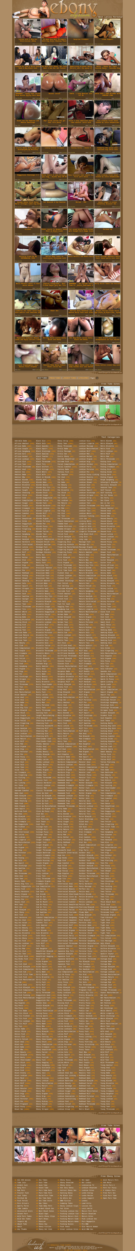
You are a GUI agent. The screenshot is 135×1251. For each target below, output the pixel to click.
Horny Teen (62, 845)
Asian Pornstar (21, 752)
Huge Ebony (62, 868)
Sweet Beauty (106, 752)
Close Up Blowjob (43, 796)
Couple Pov (41, 866)
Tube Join (46, 401)
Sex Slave (105, 500)
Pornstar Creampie (87, 936)
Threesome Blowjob (109, 907)
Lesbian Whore (85, 513)
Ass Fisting (20, 778)
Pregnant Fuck (85, 990)
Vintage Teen (106, 987)
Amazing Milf (20, 627)
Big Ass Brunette (22, 933)
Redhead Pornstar (86, 1096)
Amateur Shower (21, 578)
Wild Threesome (107, 1062)
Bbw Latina (19, 835)
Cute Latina (41, 938)
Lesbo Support (88, 1198)
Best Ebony (19, 912)
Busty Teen (41, 708)
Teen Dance (105, 803)
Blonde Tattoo (42, 531)
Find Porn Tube (109, 1195)
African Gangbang (22, 451)
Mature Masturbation (88, 612)
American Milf (21, 638)
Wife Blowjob (106, 1034)
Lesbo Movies (87, 1195)
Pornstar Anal (85, 923)
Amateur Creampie (22, 508)
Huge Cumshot (63, 863)
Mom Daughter (84, 744)
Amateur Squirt (21, 586)
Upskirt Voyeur (107, 954)
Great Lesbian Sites (69, 1229)
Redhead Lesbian (86, 1088)
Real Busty (84, 1060)
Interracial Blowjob (67, 892)
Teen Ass (104, 767)
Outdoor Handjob (86, 866)
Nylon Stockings (86, 819)
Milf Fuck (83, 677)
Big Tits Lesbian (22, 1021)
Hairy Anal (62, 705)
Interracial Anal (65, 884)
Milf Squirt (84, 713)
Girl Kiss (62, 643)
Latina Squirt (64, 1055)
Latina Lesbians (65, 1029)
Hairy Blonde (63, 713)
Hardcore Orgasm (65, 770)
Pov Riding (84, 980)
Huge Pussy (62, 876)
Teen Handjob (106, 840)
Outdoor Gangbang (86, 863)
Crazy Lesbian (42, 873)
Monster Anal (84, 762)
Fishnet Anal (63, 573)
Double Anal (41, 1003)
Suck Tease (105, 721)
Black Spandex (42, 446)
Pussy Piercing (85, 1042)
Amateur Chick (21, 495)
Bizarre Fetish (21, 1039)
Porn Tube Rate (45, 1190)
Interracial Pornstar (67, 938)
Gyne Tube (43, 1185)
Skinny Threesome (108, 609)
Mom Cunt (83, 741)
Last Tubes (46, 420)
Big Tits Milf (21, 1024)
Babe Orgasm (20, 806)
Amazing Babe (20, 617)
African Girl (20, 454)
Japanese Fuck (64, 956)
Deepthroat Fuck (43, 954)
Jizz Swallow (63, 980)
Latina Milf (63, 1034)
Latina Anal (63, 1005)
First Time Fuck (65, 570)
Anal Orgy (19, 671)
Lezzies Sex (87, 1206)
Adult (88, 1161)
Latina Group (63, 1024)
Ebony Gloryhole (43, 1068)
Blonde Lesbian (42, 508)
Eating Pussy (42, 1013)
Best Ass (18, 907)
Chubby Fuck (41, 757)
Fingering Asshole (66, 544)
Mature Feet (84, 583)
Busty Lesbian (42, 697)
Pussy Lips (84, 1039)
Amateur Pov (20, 570)
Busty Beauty (42, 677)
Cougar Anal (41, 837)
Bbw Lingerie (20, 840)
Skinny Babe (106, 573)
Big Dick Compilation (24, 990)
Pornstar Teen (85, 956)
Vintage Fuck (106, 969)
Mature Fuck (84, 588)
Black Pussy (20, 1107)
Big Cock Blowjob (22, 967)
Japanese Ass (63, 949)
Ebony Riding (42, 1101)
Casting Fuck (42, 713)
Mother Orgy (84, 796)
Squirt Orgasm (107, 692)
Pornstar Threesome (87, 959)
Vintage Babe (106, 961)
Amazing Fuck (20, 625)
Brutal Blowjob (42, 658)
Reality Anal (84, 1070)
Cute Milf (40, 943)
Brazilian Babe (42, 573)
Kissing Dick (63, 1003)
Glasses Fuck (63, 664)
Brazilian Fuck (42, 576)
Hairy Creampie (64, 721)
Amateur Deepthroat (23, 519)
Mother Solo (84, 798)
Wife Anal (105, 1031)
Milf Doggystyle (86, 669)
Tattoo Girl (106, 757)
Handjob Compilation (67, 744)
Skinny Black (106, 576)
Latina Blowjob (64, 1011)
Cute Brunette (42, 933)
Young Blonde (106, 1081)
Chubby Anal (41, 746)
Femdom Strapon (64, 529)
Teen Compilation (108, 793)
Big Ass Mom (20, 949)
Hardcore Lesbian (65, 765)
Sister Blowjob (107, 560)
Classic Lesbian (43, 785)
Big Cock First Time (24, 974)
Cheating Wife (42, 736)
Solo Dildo (105, 648)
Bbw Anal (18, 814)
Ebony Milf (41, 1088)
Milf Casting (84, 661)
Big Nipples (20, 1003)
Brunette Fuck (42, 617)
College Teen (42, 835)
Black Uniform (42, 467)
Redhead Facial (85, 1083)
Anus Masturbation (23, 692)
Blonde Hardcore (43, 506)
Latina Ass (62, 1008)
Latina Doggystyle (66, 1018)
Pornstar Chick (85, 933)
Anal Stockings (21, 677)
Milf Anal (83, 651)
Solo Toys (105, 666)
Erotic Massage (64, 451)
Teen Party (105, 858)
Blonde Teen (41, 534)
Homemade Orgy (64, 801)
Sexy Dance (105, 506)
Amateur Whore (21, 612)
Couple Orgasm (42, 863)
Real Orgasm (84, 1068)
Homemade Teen (64, 803)
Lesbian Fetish (64, 1104)
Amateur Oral (20, 560)
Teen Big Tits (107, 778)
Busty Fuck (41, 692)
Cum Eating (41, 889)
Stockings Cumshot (109, 697)
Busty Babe (41, 674)
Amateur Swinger (22, 599)
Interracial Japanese (67, 920)
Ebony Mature (42, 1086)
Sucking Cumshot (108, 736)
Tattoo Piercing (108, 762)
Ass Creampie (20, 772)
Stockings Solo (107, 705)
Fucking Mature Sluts (69, 1216)
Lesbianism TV (88, 1185)
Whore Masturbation (109, 1024)
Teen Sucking (106, 886)
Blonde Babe (41, 482)
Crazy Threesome (43, 879)
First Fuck (62, 560)
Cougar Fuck (41, 842)
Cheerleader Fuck (43, 741)
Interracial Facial (66, 910)
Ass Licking (20, 783)
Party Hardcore (85, 884)
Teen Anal (105, 765)
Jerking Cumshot (65, 969)
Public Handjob (85, 1016)
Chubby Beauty (42, 752)
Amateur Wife (20, 614)
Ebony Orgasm (42, 1094)
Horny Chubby (63, 819)
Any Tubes (43, 1180)
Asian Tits (19, 770)
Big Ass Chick (21, 936)
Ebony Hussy (65, 1180)
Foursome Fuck (64, 591)
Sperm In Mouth (107, 677)
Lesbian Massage (86, 446)
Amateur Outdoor (22, 568)
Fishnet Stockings (66, 581)
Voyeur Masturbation (110, 993)
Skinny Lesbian (107, 591)
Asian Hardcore (21, 731)
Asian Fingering (22, 723)
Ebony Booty (41, 1034)
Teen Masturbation (109, 847)
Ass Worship (20, 788)
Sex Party (105, 498)
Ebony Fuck (41, 1060)
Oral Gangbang (85, 840)
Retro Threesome (108, 459)
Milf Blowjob (84, 658)
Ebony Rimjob (42, 1104)
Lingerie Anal (85, 524)
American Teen (21, 640)
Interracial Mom (65, 928)
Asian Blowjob (21, 710)
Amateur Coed (20, 498)
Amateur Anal (20, 469)
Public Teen (84, 1024)
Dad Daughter (42, 949)
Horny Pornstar (64, 840)
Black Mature (20, 1081)
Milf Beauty (84, 653)
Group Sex (62, 700)
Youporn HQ (46, 1161)
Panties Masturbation (88, 876)
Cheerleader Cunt (43, 739)
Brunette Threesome (44, 651)
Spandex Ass (106, 671)
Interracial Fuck (65, 915)
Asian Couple (20, 715)
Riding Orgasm (107, 477)
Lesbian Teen (84, 503)
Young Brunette (107, 1083)
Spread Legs (106, 687)
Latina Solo (63, 1052)
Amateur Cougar (21, 503)
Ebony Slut (41, 1107)
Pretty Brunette (86, 995)
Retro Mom (105, 456)
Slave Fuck (105, 612)
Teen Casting (106, 785)
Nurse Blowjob (85, 816)
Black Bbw (19, 1050)
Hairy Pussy (63, 739)
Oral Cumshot (84, 837)
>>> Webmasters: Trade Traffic (59, 1245)
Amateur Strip (21, 591)
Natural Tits (84, 814)
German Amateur (64, 612)
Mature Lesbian (85, 607)
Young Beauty (106, 1075)
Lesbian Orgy (84, 462)
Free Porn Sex (109, 1193)
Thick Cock (105, 904)
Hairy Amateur (64, 702)
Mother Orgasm (85, 793)
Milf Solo (83, 710)
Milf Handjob (84, 682)
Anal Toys (19, 687)
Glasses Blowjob (65, 658)
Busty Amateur (42, 666)
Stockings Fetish (108, 700)
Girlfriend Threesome (67, 656)
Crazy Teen (41, 876)
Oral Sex (83, 842)
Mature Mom (84, 614)
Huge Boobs (62, 858)
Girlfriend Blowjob (66, 648)
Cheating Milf (42, 728)
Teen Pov (104, 863)
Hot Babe (61, 847)
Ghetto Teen (63, 640)
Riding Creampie (108, 467)
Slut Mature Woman (90, 1227)
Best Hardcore (21, 917)
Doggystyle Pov (42, 1000)
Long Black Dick (86, 534)
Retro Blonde (106, 441)
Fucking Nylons (67, 1224)
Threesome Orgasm (108, 915)
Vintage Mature (107, 977)
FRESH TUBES (55, 378)
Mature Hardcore (86, 599)
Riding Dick (106, 469)
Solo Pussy (105, 661)
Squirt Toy (105, 695)
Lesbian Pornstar (86, 469)
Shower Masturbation (110, 555)
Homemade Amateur (65, 780)
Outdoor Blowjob (86, 855)
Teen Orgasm (106, 850)
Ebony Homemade (42, 1070)
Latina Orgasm (64, 1039)
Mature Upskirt (85, 645)
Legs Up (61, 1070)
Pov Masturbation (86, 972)
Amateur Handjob (22, 539)
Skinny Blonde (107, 578)
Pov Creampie (84, 967)
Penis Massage (85, 886)
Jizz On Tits (63, 977)
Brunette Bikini (43, 599)
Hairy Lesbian (64, 728)
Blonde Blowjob (42, 490)
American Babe (21, 632)
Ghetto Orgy (63, 638)
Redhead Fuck (84, 1086)
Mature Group (84, 594)
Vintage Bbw (106, 964)
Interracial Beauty (66, 889)
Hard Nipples (63, 754)
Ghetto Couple (64, 630)
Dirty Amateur (42, 969)
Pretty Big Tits (86, 993)
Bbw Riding (19, 858)
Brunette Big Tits (44, 596)
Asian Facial (20, 721)
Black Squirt (42, 449)
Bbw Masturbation (22, 842)
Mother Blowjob (85, 783)
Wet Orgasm (105, 1000)
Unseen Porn (88, 1143)
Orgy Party (84, 850)
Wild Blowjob (106, 1047)
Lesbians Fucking (86, 516)
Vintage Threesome (109, 990)
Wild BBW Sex (87, 1229)
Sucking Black (107, 731)
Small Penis (106, 625)
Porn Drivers (109, 420)
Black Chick (20, 1062)
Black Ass (19, 1044)
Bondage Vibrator (43, 552)
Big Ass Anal (20, 920)
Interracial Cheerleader (68, 894)
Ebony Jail (41, 1073)
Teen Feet (105, 819)
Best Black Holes (46, 1211)
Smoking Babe (106, 630)
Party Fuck (84, 881)
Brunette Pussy (42, 638)
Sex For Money (107, 495)
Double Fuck (41, 1008)
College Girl (42, 829)
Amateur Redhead (22, 573)
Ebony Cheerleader (44, 1039)
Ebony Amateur (42, 1018)
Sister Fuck (106, 563)
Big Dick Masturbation (25, 998)
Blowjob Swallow (43, 544)
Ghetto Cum (62, 632)
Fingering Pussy (65, 552)
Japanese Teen (64, 964)
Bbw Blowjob (20, 816)
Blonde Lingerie (43, 511)
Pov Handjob (84, 969)
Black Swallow (42, 454)
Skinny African (107, 565)
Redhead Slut (84, 1099)
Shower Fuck (106, 552)
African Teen (20, 464)
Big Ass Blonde (21, 930)
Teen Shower (106, 871)
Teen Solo (105, 876)
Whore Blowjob (107, 1018)
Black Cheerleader (23, 1060)
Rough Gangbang (107, 480)
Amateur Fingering (23, 529)
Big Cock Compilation (24, 969)
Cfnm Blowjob (42, 718)
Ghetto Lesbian (64, 635)
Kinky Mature (63, 995)
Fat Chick (62, 493)
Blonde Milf (41, 513)
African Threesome (23, 467)
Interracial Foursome (67, 912)
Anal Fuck (19, 664)
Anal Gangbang (21, 666)
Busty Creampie (42, 687)
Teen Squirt (106, 879)
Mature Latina (85, 604)
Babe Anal (19, 793)
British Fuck (42, 586)
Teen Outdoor (106, 855)
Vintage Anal (106, 959)
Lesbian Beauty (64, 1083)
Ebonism (42, 1221)
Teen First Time (108, 827)
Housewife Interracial (67, 853)
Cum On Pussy (42, 904)
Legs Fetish (63, 1065)
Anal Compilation (22, 648)
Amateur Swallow (22, 596)
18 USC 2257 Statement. (73, 1250)
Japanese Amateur (65, 946)
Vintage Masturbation (110, 974)
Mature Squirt (85, 635)
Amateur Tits (20, 609)
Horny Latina (63, 827)
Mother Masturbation (88, 791)
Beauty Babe (20, 881)
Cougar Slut (41, 847)
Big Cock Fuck (21, 977)
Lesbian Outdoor (86, 464)
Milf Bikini (84, 656)
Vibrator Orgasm (108, 956)
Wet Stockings (107, 1008)
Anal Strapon (20, 679)
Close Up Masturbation (46, 806)
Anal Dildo (19, 656)
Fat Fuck (61, 495)
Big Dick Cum (20, 993)
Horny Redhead (64, 842)
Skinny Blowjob (107, 581)
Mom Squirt (84, 757)
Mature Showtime (89, 1214)
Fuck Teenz (65, 1227)
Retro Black (84, 1109)
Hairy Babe (62, 710)
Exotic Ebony (63, 456)
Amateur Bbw (20, 477)
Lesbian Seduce (85, 480)
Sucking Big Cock (108, 726)
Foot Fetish (63, 583)
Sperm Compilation (109, 674)
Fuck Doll (62, 601)
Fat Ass (61, 480)
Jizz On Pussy (64, 974)
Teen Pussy (105, 866)
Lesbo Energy (87, 1193)
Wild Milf (105, 1052)
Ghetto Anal (63, 625)
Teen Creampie (107, 796)
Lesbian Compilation (67, 1088)
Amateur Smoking (22, 581)
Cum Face (40, 892)
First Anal (62, 555)
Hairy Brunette (64, 715)
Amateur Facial (21, 526)
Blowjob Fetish (42, 542)
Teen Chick (105, 791)
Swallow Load (106, 746)
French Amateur (64, 594)
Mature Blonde (85, 568)
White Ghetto (106, 1011)
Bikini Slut (20, 1037)
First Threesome (65, 565)
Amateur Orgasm (21, 563)
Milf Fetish (84, 674)
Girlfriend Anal (65, 645)
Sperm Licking (107, 682)
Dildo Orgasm (42, 961)
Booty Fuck (41, 563)
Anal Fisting (20, 661)
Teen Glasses (106, 835)
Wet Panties (106, 1003)
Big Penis (19, 1005)
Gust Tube (43, 1183)
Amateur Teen (20, 604)
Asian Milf (19, 741)
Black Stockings (43, 451)
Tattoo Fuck (106, 754)
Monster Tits (84, 778)
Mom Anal (83, 734)
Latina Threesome (65, 1060)
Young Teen (105, 1107)
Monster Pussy (85, 775)
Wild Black (105, 1044)
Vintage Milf (106, 980)
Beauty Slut (20, 902)
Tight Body (105, 928)
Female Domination (66, 521)
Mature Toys (84, 643)
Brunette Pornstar (44, 632)
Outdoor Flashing (86, 858)
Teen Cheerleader (108, 788)
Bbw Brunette (20, 819)
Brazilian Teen (42, 578)
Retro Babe (84, 1107)
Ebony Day (43, 1224)
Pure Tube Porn (45, 1193)
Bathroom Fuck (21, 811)
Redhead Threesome (87, 1104)
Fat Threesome (64, 519)
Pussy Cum (83, 1026)
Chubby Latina (42, 759)
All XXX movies (24, 401)
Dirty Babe (41, 972)
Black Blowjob (21, 1055)
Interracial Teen (65, 941)
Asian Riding (20, 759)
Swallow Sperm (107, 749)
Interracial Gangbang (67, 917)
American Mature (22, 635)
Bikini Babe (20, 1029)
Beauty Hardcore (22, 892)
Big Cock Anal (21, 964)
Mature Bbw (84, 560)
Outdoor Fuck (84, 860)
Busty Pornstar (42, 705)
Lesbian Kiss (84, 441)
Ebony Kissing (42, 1078)
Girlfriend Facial (66, 651)
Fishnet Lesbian (65, 576)
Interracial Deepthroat (68, 904)
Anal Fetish (20, 658)
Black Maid (19, 1078)
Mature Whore (84, 648)
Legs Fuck (62, 1068)
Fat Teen (61, 516)
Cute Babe (40, 928)
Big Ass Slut (20, 951)
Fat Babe (61, 482)
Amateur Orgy (20, 565)
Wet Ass (104, 995)
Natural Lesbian (86, 806)
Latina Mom (62, 1037)
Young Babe (105, 1073)
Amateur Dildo (21, 521)
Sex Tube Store (45, 1201)
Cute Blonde (41, 930)
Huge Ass (61, 855)
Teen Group (105, 837)
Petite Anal (84, 892)
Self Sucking (106, 493)
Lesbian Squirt (85, 490)
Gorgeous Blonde (65, 674)
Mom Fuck (83, 746)
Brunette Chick (42, 604)
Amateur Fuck (20, 531)
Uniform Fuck (106, 951)
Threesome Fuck (107, 912)
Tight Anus (105, 923)
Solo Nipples (106, 656)
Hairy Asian (63, 708)
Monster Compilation (88, 767)
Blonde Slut (41, 529)
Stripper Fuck (107, 710)
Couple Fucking (42, 858)
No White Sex (66, 1198)
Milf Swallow (84, 723)
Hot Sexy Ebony (67, 1188)
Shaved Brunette (108, 526)
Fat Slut (61, 513)
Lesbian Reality (86, 477)
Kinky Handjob (64, 990)
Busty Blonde (42, 679)
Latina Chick (63, 1013)
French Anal (63, 596)
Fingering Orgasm (65, 550)
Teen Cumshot (106, 798)
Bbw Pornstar (20, 853)
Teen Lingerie (107, 845)
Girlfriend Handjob (66, 653)
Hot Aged (85, 1180)
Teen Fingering (107, 824)
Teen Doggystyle (108, 811)
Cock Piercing (42, 819)
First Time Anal (65, 568)
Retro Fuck (105, 449)
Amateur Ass (20, 472)
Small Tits (105, 627)
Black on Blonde (43, 477)
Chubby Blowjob (42, 754)
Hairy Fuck (62, 723)
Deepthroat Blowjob (44, 951)
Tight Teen (105, 933)
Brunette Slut (42, 640)
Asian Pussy (20, 757)
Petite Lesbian (85, 902)
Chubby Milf (41, 767)
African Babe (20, 446)
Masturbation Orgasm (88, 550)
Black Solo (41, 443)
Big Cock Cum (20, 972)
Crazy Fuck (41, 871)
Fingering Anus (64, 542)
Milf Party (84, 697)
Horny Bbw (62, 811)
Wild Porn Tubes (109, 1143)
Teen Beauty (106, 775)
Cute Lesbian (42, 941)
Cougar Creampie (43, 840)
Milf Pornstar (85, 700)
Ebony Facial (42, 1052)
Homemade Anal (64, 783)
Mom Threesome (85, 759)
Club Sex (40, 814)
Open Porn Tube (109, 1198)
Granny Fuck (63, 687)
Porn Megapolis (88, 1221)
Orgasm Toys (84, 847)
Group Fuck (62, 695)
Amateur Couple (21, 506)
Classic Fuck (42, 780)
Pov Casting (84, 964)
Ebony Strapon (42, 1109)
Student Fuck (106, 715)
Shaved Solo (106, 544)
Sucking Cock (106, 734)
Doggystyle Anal (43, 995)
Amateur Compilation (24, 500)
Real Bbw (83, 1052)
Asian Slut (19, 762)
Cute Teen (40, 946)
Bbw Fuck (18, 829)
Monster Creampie (86, 770)
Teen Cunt (105, 801)
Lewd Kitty (86, 1203)
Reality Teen (84, 1073)
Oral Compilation (86, 829)
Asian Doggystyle (22, 718)
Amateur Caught (21, 490)
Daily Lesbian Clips (69, 1206)
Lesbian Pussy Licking (89, 474)
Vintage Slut (106, 985)
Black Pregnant (21, 1104)
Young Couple (106, 1088)
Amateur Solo (20, 583)
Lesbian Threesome (87, 506)
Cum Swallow (41, 912)
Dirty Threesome (43, 993)
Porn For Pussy (109, 1188)
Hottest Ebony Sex (68, 1190)
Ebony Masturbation (44, 1083)
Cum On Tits (41, 907)
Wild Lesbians (107, 1050)
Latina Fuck (63, 1021)
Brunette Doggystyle (45, 612)
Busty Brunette (42, 682)
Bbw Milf (18, 845)
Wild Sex (104, 1055)
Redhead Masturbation (88, 1091)
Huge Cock (62, 860)
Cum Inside (41, 894)
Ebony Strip (63, 441)
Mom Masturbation (86, 749)
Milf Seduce (84, 708)
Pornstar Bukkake (86, 930)
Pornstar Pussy (85, 951)
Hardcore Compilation (67, 762)
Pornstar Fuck (85, 938)
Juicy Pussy (63, 982)
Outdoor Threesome (87, 873)
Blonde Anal (41, 480)
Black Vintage (42, 469)
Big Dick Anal (21, 985)
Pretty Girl (84, 1000)
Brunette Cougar (43, 607)
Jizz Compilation (65, 972)
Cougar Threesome (43, 850)
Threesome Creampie (109, 910)
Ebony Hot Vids (45, 1229)
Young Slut (105, 1101)
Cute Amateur (42, 925)
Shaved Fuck (106, 531)
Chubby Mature (42, 765)
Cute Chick (41, 936)
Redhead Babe (84, 1078)
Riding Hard (106, 474)
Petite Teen (84, 904)
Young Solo (105, 1104)
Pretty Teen (84, 1005)
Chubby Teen (41, 775)
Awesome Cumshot (22, 791)
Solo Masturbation (109, 653)
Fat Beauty (62, 485)
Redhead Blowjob (86, 1081)
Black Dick (19, 1068)
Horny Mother (63, 837)
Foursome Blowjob (65, 588)
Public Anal (84, 1008)
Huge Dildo (62, 866)
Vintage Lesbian (108, 972)
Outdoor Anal (84, 853)
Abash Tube (67, 1161)
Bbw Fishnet (20, 827)
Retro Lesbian (107, 451)
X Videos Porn (109, 1190)
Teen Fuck (105, 829)
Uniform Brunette (108, 949)
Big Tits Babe (21, 1011)
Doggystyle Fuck (43, 998)
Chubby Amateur (42, 744)
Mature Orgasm (85, 617)
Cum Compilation (43, 886)
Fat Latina (62, 498)
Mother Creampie (86, 785)
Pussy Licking (85, 1037)
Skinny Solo (106, 604)
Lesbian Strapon (86, 495)
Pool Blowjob (84, 920)
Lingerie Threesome (87, 531)
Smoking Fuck (106, 640)
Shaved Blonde (107, 524)
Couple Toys (41, 868)
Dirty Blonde (42, 974)
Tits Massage (106, 941)
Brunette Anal (42, 588)
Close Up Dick (42, 801)
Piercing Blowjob (86, 907)
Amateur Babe (20, 474)
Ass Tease (19, 785)
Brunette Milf (42, 625)
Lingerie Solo (85, 526)
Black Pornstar (21, 1099)
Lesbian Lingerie (86, 443)
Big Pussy (19, 1008)
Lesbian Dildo (64, 1094)
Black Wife (41, 474)
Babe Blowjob (20, 796)
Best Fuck (19, 915)
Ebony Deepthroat (43, 1050)
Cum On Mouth (42, 902)
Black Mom (19, 1086)
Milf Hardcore (85, 684)
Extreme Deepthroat (66, 459)
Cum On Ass (41, 897)
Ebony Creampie (42, 1047)
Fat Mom (61, 508)
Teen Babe (105, 770)
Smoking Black (107, 632)
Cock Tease (41, 822)
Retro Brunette (107, 446)
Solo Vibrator (107, 669)
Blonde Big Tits (43, 487)
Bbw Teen (18, 871)
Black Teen (41, 459)
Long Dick (83, 537)
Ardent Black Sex (46, 1208)
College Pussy (42, 832)
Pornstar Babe (85, 925)
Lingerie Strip (85, 529)
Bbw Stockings (21, 866)
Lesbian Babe (63, 1078)
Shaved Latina (107, 534)
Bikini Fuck (20, 1034)
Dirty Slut (41, 987)
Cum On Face (41, 899)
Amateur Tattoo (21, 601)
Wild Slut (105, 1057)
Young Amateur (107, 1065)
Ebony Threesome (65, 446)
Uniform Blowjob (108, 946)
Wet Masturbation (108, 998)
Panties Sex (84, 879)
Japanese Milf (64, 961)
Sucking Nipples (108, 741)
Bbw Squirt (19, 863)
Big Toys (18, 1026)
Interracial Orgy (65, 933)
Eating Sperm (42, 1016)
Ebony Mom (40, 1091)
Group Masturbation (66, 697)
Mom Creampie (84, 739)
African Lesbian (22, 459)
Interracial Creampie (67, 899)
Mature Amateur (85, 552)
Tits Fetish (106, 938)
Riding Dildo (106, 472)
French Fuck (63, 599)
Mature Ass (84, 557)
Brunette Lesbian (43, 622)
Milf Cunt (83, 666)
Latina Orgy (63, 1042)
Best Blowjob (20, 910)
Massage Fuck (84, 542)
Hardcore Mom (63, 767)
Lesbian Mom (84, 454)
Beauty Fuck (20, 889)
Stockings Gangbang (109, 702)
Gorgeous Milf (64, 682)
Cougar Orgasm (42, 845)
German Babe (63, 614)
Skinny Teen (106, 607)
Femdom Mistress (65, 526)
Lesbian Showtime (89, 1188)
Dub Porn (109, 401)
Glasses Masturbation (67, 666)
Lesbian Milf (84, 451)
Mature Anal (84, 555)
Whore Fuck (105, 1021)
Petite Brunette (86, 897)
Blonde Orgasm (42, 519)
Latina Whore (63, 1062)
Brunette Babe (42, 591)
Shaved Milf (106, 539)
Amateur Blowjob (22, 482)
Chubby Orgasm (42, 770)
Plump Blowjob (85, 915)
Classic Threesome (44, 791)
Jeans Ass (62, 967)
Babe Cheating (21, 801)
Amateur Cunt (20, 516)
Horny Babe (62, 809)
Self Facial (106, 490)
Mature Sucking (85, 638)
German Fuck (63, 620)
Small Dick (105, 622)
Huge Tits (62, 879)
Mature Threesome (86, 640)
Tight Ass (105, 925)
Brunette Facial (43, 614)
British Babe (42, 583)
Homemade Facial (65, 788)
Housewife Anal (64, 850)
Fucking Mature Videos (70, 1219)
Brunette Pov (42, 635)
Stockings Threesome (110, 708)
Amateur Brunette (22, 485)
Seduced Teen (106, 487)
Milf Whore (84, 731)
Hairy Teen (62, 741)
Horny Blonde (63, 814)
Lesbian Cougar (64, 1091)
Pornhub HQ (67, 420)
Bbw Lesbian (20, 837)
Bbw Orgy (18, 850)
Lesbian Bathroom (65, 1081)
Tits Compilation (108, 936)
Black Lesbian (21, 1075)
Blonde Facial (42, 500)
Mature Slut (84, 630)
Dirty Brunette (42, 977)
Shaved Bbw (105, 516)
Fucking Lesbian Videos (70, 1214)
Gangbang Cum (63, 609)
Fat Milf (61, 506)
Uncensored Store (67, 1143)
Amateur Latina (21, 547)
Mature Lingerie (86, 609)
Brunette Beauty (43, 594)
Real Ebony (84, 1065)
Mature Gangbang (86, 591)
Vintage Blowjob (108, 967)
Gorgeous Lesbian (65, 679)
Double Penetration (44, 1011)
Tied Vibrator (107, 917)
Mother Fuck (84, 788)
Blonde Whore (42, 537)
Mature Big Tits (86, 565)
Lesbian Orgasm (85, 459)
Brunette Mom (42, 627)
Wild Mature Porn (110, 1180)
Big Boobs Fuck (21, 959)
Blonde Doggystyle (44, 498)
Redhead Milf (84, 1094)
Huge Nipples (63, 873)
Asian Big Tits (21, 708)
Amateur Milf (20, 552)
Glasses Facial (64, 661)
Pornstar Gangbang (87, 941)
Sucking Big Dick (108, 728)
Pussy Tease (84, 1050)
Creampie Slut (42, 884)
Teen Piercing (107, 860)
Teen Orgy (105, 853)
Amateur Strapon (22, 588)
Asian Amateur (21, 695)
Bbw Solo (18, 860)
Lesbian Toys (84, 511)
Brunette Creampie (44, 609)
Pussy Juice (84, 1034)
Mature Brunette (86, 573)
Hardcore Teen (64, 778)
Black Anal (19, 1042)
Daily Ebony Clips (47, 1216)
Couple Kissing (42, 860)
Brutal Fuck (41, 661)
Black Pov (19, 1101)
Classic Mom (41, 788)
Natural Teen (84, 811)
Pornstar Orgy (85, 949)
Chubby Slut (41, 772)
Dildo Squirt (42, 967)
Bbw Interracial (22, 832)
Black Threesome (43, 462)
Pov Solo (83, 982)
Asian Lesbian (21, 734)
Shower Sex (105, 557)
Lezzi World (87, 1208)
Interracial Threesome (67, 943)
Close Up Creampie (44, 798)
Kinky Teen (62, 998)
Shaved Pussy (106, 542)
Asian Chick (20, 713)
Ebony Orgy (41, 1096)
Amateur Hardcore (22, 542)
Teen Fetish (106, 822)
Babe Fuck (19, 803)
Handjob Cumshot (65, 746)
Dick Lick (40, 959)
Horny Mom (62, 835)
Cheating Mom (42, 731)
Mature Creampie (86, 578)
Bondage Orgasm (42, 550)
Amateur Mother (21, 557)
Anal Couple (20, 651)
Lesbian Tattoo (85, 500)
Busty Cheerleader (44, 684)
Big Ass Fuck (20, 941)
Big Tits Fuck (21, 1018)
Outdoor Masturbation (88, 868)
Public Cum (84, 1011)
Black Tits (41, 464)
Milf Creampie (85, 664)
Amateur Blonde (21, 480)
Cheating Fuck (42, 723)
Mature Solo (84, 632)
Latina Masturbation (67, 1031)
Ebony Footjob (42, 1057)
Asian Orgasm (20, 746)
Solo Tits (105, 664)
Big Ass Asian (21, 923)
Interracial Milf (65, 925)
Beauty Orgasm (21, 894)
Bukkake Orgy (42, 664)
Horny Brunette (64, 816)
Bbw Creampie (20, 822)
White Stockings (108, 1016)
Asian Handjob (21, 728)
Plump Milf (84, 917)
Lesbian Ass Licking (67, 1075)
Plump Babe (84, 912)
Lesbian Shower (85, 482)
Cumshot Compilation (45, 917)
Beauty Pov (19, 899)
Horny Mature (63, 829)
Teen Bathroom (107, 772)
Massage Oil (84, 544)
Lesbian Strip (85, 498)
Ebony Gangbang (42, 1065)
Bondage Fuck (42, 547)
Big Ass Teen (20, 954)
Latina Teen (63, 1057)
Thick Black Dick (108, 902)
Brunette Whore (42, 653)
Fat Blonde (62, 487)
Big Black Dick (21, 956)
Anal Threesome (21, 684)
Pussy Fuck (84, 1031)
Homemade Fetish (65, 791)
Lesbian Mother (85, 456)
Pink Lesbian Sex (89, 1219)
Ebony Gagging (42, 1062)
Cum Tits (40, 915)
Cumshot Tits (42, 923)
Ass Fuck (18, 780)
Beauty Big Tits (22, 884)
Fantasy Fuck (63, 472)
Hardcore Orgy (64, 772)
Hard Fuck (62, 752)
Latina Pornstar (65, 1044)
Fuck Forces (88, 420)
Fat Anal (61, 477)
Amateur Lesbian (22, 550)
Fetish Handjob (64, 537)
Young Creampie (107, 1091)
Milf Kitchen (84, 687)
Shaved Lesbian (107, 537)
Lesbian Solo (84, 487)
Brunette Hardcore (44, 620)
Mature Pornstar (86, 622)
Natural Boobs (85, 803)
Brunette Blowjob (43, 601)
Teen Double (106, 814)
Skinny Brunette (108, 583)
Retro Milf (105, 454)
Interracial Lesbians (67, 923)
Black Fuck (19, 1070)
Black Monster (21, 1088)
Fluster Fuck (24, 420)
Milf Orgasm (84, 692)
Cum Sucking (41, 910)
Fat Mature (62, 503)
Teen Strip (105, 884)
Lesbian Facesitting (67, 1099)
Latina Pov (62, 1047)
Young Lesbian (107, 1099)
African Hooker (21, 456)
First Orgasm (63, 563)
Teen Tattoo (106, 892)
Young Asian (106, 1070)
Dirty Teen (41, 990)
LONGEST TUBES (69, 378)
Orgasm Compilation (87, 845)
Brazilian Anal (42, 570)
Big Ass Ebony (21, 938)
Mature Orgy (84, 620)
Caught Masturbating (45, 715)
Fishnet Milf (63, 578)
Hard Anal (62, 749)
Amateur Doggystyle (23, 524)
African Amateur (22, 443)
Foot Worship (63, 586)
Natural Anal (84, 801)
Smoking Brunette (108, 638)
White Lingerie (107, 1013)
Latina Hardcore (65, 1026)
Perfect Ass (84, 889)
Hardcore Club (64, 759)
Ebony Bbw (40, 1026)
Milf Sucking (84, 721)
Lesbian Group (64, 1109)
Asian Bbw (19, 705)
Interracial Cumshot (67, 902)
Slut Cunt (105, 617)
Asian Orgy (19, 749)
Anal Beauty (20, 643)
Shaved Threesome (108, 550)
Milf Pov (83, 702)
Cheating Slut (42, 734)
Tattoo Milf (106, 759)
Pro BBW (85, 1224)
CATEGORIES (83, 378)
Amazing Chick (21, 622)
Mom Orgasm (84, 752)
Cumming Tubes (66, 1203)
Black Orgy (19, 1094)
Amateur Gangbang (22, 534)
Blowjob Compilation (45, 539)
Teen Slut (105, 873)
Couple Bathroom (43, 853)
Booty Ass (40, 555)
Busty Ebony (41, 689)
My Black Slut (66, 1195)
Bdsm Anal (19, 876)
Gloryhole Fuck (64, 669)
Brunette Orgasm (43, 630)
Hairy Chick (63, 718)
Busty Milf (41, 700)
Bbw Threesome (21, 873)
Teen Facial (106, 816)
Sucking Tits (106, 744)
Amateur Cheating (22, 493)
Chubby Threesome (43, 778)
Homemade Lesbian (65, 796)
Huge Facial (63, 871)
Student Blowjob (108, 713)
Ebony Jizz (41, 1075)
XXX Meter (107, 1183)
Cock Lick (40, 816)
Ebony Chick (41, 1042)
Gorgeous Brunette (66, 677)
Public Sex (84, 1021)
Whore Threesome (108, 1029)
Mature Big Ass (85, 563)
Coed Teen (40, 824)
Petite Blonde (85, 894)
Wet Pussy (105, 1005)
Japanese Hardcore (66, 959)
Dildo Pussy (41, 964)
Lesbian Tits (84, 508)
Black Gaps (43, 1214)
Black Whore (41, 472)
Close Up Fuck (42, 803)
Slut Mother (106, 620)
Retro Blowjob (107, 443)
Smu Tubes (43, 1203)
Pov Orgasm (84, 977)
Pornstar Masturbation (89, 943)
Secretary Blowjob (109, 485)
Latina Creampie (65, 1016)
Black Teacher (42, 456)
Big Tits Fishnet (22, 1016)
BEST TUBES (43, 378)
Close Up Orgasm (43, 809)
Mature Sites (87, 1216)
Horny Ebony (63, 824)
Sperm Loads (106, 684)
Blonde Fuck (41, 503)
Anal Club (19, 645)
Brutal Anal (41, 656)
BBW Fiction (65, 1201)
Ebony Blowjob (42, 1031)
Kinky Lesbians (64, 993)
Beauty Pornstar (22, 897)
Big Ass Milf (20, 946)
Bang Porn (88, 401)
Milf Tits (83, 728)
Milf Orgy (83, 695)
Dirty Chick (41, 980)
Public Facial (85, 1013)
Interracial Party (66, 936)
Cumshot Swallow (43, 920)
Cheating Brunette (44, 721)
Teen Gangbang (107, 832)
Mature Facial (85, 581)
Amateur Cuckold (22, 511)
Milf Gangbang (85, 679)
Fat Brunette (63, 490)
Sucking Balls (107, 723)
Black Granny (20, 1073)
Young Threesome (108, 1109)
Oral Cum (83, 835)
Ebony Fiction (45, 1227)
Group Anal (62, 689)
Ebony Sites (65, 1185)
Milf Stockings (85, 715)
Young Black (106, 1078)
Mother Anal (84, 780)
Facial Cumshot (64, 467)
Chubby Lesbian (42, 762)
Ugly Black (105, 943)
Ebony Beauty (42, 1029)
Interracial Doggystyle (68, 907)
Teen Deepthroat (108, 806)
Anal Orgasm (20, 669)
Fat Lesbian (63, 500)
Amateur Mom (20, 555)
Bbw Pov (18, 855)
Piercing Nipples (86, 910)
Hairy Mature (63, 734)
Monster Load (84, 772)
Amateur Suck (20, 594)
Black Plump (20, 1096)
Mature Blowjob (85, 570)
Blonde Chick (42, 493)
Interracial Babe (65, 886)
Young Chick (106, 1086)
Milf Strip (84, 718)
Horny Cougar (63, 822)
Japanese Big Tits (66, 951)
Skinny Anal (106, 570)
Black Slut (41, 441)
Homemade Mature (65, 798)
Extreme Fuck (63, 462)
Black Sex (19, 1109)
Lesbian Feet (63, 1101)
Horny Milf (62, 832)
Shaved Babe (106, 513)
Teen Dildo (105, 809)
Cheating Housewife (44, 726)
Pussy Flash (84, 1029)
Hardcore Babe (64, 757)
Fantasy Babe (63, 469)
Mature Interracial (87, 601)
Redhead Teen (84, 1101)
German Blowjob (64, 617)
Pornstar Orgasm (86, 946)
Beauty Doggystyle (23, 886)
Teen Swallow (106, 889)
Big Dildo (19, 1000)
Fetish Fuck (63, 534)
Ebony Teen (62, 443)
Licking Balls (85, 521)
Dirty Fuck (41, 982)
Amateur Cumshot (22, 513)
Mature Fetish (85, 586)
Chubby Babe (41, 749)
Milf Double (84, 671)
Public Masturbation (88, 1018)
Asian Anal (19, 697)
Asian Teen (19, 767)
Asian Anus (19, 700)
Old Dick (83, 827)
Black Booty (20, 1057)
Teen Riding (106, 868)
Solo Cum (104, 645)
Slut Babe (105, 614)
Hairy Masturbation (66, 731)
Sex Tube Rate (45, 1198)
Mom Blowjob (84, 736)
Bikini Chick (20, 1031)
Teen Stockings (107, 881)
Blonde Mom (41, 516)
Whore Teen (105, 1026)
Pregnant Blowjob (86, 987)
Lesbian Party (85, 467)
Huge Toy (61, 881)
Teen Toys (105, 899)
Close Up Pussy (42, 811)
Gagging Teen (63, 607)
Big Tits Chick (21, 1013)
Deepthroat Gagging (44, 956)
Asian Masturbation (23, 736)
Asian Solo (19, 765)
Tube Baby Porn (45, 1206)
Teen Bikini (106, 780)
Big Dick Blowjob (22, 987)
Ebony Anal (41, 1021)
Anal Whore (19, 689)
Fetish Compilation (66, 531)
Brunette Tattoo (43, 645)
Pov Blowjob (84, 961)
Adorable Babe (21, 441)
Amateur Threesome (23, 607)
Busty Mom (40, 702)
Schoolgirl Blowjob (109, 482)
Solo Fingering (107, 651)
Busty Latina (42, 695)
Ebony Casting (42, 1037)
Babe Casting (20, 798)
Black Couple (20, 1065)
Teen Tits (105, 897)
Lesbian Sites (88, 1190)
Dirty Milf (41, 985)
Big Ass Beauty (21, 928)
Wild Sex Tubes (24, 1161)
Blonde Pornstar (43, 521)
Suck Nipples (106, 718)
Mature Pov (84, 625)
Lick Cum (83, 519)
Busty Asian (41, 671)
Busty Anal (41, 669)
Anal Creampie (21, 653)
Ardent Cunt (67, 401)
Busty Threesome (43, 710)
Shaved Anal (106, 511)
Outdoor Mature (85, 871)
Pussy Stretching (86, 1044)
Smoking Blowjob (108, 635)
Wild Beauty (106, 1042)
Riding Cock (106, 462)
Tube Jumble (46, 1143)
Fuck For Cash (64, 604)
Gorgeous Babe (64, 671)
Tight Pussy (106, 930)
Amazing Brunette (22, 620)
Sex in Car (105, 503)
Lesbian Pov (84, 472)
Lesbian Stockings (87, 493)
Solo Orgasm (106, 658)
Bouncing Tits (42, 565)
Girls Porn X (109, 1185)
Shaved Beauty (107, 519)
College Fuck (42, 827)
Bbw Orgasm (19, 847)
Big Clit (18, 961)
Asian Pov (19, 754)
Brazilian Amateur (44, 568)
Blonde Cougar (42, 495)
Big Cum (18, 982)
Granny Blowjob (64, 684)
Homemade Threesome (66, 806)
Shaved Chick (106, 529)
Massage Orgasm (85, 547)
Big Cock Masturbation (25, 980)
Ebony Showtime (67, 1183)
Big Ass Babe (20, 925)
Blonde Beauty (42, 485)
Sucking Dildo (107, 739)
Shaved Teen (106, 547)
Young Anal (105, 1068)
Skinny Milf (106, 596)
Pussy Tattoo (84, 1047)
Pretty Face (84, 998)
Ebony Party (41, 1099)
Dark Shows (43, 1219)
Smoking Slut (106, 643)
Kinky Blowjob (64, 987)
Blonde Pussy (42, 526)
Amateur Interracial (24, 544)
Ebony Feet (41, 1055)
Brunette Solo (42, 643)
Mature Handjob (85, 596)
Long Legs (83, 539)
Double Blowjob (42, 1005)
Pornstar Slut (85, 954)
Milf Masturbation (87, 689)
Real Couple (84, 1062)
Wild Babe (105, 1039)
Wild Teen (105, 1060)
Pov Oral (83, 974)
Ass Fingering (21, 775)
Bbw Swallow (20, 868)
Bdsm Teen (19, 879)
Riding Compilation (109, 464)
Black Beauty (20, 1052)
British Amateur (43, 581)
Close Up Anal (42, 793)
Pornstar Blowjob (86, 928)
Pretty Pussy (84, 1003)
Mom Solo (83, 754)
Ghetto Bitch (63, 627)
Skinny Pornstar (108, 601)
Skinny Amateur (107, 568)
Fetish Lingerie (65, 539)
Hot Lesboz (86, 1183)
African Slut (20, 462)
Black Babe (19, 1047)
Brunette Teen (42, 648)
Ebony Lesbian (42, 1081)
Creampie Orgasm (43, 881)
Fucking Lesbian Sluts (70, 1211)
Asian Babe (19, 702)
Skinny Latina (107, 588)
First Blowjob (64, 557)
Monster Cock (84, 765)
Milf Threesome (85, 726)
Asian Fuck (19, 726)
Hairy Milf (62, 736)
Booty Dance (41, 560)
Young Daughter (107, 1094)
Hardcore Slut (64, 775)
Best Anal (19, 904)
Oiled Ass (83, 824)
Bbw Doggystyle (21, 824)
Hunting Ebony (66, 1193)
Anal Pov (18, 674)
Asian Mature (20, 739)
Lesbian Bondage (65, 1086)
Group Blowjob (64, 692)
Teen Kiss (105, 842)
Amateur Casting (22, 487)
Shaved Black (106, 521)
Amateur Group (21, 537)
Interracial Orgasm (66, 930)
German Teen (63, 622)
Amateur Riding (21, 576)
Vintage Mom (106, 982)
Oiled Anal (84, 822)
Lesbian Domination (66, 1096)
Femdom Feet (63, 524)
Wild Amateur (106, 1037)
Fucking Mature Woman (69, 1221)
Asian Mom (19, 744)
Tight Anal (105, 920)
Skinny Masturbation (110, 594)
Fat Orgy (61, 511)
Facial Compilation (66, 464)
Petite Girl (84, 899)
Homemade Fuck (64, 793)
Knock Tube (43, 1188)
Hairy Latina (63, 726)
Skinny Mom (105, 599)
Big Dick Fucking (22, 995)
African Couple (21, 449)
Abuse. (85, 1250)
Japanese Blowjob (65, 954)
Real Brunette (85, 1057)
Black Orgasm (20, 1091)
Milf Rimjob (84, 705)
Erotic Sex (62, 454)
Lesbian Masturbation (88, 449)
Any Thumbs (109, 1161)
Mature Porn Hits (89, 1211)
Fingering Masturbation (68, 547)
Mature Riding (85, 627)
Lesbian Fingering (66, 1107)
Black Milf (19, 1083)
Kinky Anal (62, 985)
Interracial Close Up (67, 897)
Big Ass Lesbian (22, 943)
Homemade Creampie (66, 785)
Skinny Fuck (106, 586)
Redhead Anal (84, 1075)
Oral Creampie (85, 832)
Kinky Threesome (65, 1000)
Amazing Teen (20, 630)
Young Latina (106, 1096)
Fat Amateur (63, 474)
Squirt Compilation (109, 689)
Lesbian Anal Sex (65, 1073)
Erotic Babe (63, 449)
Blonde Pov (41, 524)
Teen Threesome (107, 894)
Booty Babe (41, 557)
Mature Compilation (87, 576)
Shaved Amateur (107, 508)
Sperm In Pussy (107, 679)
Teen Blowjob (106, 783)
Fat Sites (64, 1208)
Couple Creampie (43, 855)
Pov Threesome (85, 985)
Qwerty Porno (24, 1143)
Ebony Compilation (44, 1044)
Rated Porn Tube (46, 1195)
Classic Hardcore (43, 783)
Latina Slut (63, 1050)
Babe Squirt (20, 809)
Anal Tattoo (20, 682)
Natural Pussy (85, 809)
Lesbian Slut (84, 485)
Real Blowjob (84, 1055)
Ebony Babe (41, 1024)
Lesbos (84, 1201)
